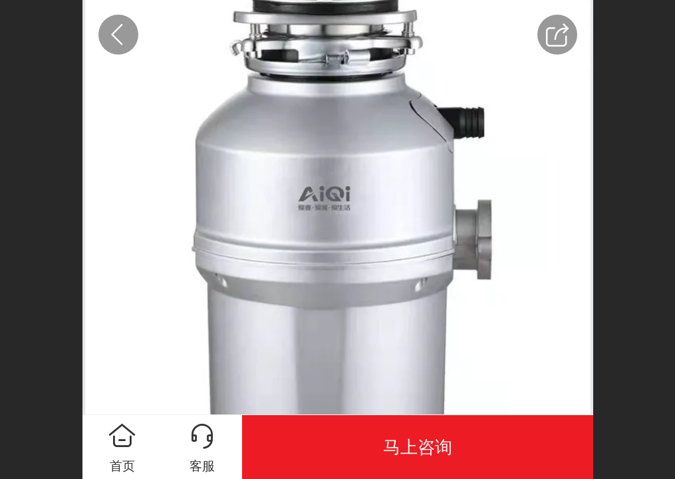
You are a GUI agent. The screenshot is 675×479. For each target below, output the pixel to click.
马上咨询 (417, 447)
